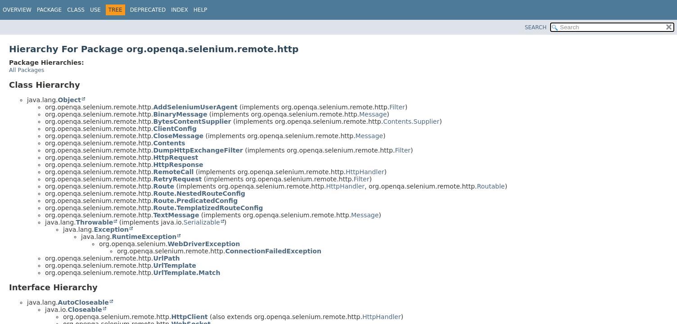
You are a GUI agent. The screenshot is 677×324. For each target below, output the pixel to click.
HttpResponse (178, 164)
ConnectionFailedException (273, 251)
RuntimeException (144, 236)
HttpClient (189, 316)
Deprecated (148, 10)
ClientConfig (174, 128)
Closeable (85, 309)
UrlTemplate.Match (186, 272)
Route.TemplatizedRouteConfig (208, 208)
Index (179, 10)
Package (49, 10)
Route (163, 186)
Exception (111, 229)
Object (69, 100)
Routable (491, 186)
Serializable (202, 222)
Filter (397, 107)
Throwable (94, 222)
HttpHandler (365, 172)
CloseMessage (178, 136)
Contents (169, 143)
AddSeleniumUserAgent (195, 107)
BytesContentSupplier (192, 121)
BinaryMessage (180, 114)
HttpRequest (175, 157)
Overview (17, 10)
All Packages (26, 70)
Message (373, 114)
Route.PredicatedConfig (195, 200)
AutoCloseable (83, 302)
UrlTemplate (174, 265)
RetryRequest (177, 179)
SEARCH (536, 27)
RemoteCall (173, 172)
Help (201, 10)
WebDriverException (203, 244)
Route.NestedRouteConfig (199, 193)
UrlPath (166, 258)
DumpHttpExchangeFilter (198, 150)
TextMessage (176, 215)
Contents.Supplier (411, 121)
